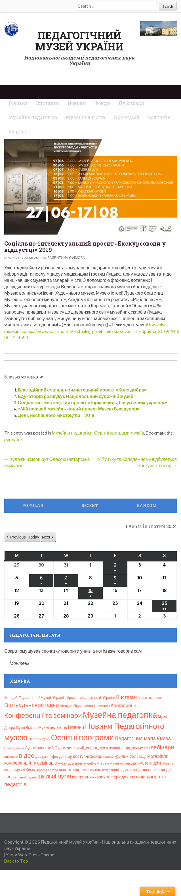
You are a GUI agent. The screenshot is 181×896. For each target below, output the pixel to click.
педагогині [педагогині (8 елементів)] (110, 770)
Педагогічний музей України (79, 40)
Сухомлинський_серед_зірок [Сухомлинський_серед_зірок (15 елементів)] (81, 747)
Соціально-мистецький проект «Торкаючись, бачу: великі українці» (92, 403)
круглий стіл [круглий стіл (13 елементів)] (125, 756)
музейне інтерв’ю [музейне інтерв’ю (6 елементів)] (96, 763)
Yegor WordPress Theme (30, 855)
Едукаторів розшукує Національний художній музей (75, 396)
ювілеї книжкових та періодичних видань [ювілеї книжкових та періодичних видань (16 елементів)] (111, 777)
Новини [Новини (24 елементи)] (76, 727)
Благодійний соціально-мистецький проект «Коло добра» (82, 390)
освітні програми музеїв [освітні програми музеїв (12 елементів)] (80, 769)
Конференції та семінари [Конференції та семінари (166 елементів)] (43, 715)
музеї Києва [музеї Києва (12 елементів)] (25, 769)
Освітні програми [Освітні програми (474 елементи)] (82, 737)
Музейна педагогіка (72, 433)
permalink (13, 439)
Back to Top (16, 861)
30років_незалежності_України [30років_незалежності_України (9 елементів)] (90, 697)
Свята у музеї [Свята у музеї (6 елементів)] (14, 748)
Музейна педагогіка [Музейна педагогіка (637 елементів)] (120, 715)
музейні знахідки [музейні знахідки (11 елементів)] (124, 763)
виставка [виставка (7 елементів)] (11, 756)
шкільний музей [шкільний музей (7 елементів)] (24, 777)
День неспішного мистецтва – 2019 (56, 415)
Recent (89, 505)
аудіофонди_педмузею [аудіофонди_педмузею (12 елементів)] (129, 747)
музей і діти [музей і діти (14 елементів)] (150, 763)
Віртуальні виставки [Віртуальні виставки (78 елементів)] (31, 705)
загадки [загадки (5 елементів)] (108, 757)
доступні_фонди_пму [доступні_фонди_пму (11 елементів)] (53, 756)
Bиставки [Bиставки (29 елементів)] (126, 697)
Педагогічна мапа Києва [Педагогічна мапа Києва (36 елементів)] (143, 738)
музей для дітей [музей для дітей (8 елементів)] (70, 763)
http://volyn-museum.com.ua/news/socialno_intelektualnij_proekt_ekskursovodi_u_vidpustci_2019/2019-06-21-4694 (92, 331)
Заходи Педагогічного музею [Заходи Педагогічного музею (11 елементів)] (85, 705)
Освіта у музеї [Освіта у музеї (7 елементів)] (39, 739)
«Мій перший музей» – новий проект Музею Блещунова (79, 409)
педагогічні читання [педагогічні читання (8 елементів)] (135, 770)
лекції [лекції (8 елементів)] (141, 756)
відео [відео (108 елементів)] (27, 756)
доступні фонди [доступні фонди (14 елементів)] (87, 756)
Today (33, 537)
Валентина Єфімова (66, 258)
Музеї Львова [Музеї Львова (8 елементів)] (26, 727)
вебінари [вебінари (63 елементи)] (162, 747)
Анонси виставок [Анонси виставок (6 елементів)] (150, 698)
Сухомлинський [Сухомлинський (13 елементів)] (39, 747)
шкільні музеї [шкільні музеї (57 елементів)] (54, 776)
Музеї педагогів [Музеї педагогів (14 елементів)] (52, 727)
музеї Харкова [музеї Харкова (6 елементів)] (47, 770)
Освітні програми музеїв (119, 433)
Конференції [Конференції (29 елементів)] (125, 705)
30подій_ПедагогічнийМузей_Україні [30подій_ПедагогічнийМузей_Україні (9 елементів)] (34, 697)
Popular (32, 505)
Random (147, 505)
